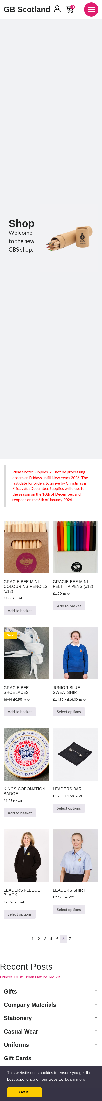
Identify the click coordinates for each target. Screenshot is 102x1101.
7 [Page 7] (70, 938)
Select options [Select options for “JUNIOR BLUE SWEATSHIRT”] (69, 711)
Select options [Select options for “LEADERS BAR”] (69, 808)
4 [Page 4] (51, 938)
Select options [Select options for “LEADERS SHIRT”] (69, 909)
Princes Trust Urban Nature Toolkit (30, 976)
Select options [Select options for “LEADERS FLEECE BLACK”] (20, 914)
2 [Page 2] (39, 938)
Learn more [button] (75, 1079)
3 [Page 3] (45, 938)
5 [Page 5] (57, 938)
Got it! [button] (24, 1092)
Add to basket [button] (20, 610)
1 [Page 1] (32, 938)
